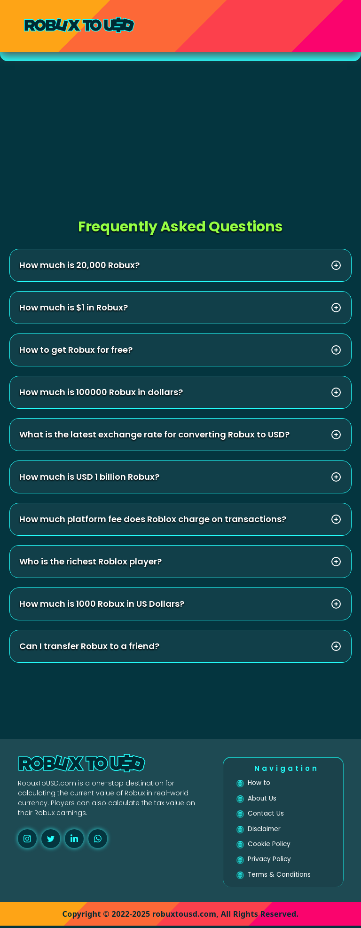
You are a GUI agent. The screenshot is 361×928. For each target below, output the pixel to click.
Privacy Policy (270, 861)
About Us (262, 799)
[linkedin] (74, 838)
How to (259, 783)
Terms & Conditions (280, 876)
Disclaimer (265, 830)
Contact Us (266, 814)
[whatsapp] (97, 838)
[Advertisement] (180, 132)
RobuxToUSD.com (47, 783)
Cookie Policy (269, 845)
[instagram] (27, 838)
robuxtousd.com (184, 916)
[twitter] (50, 838)
